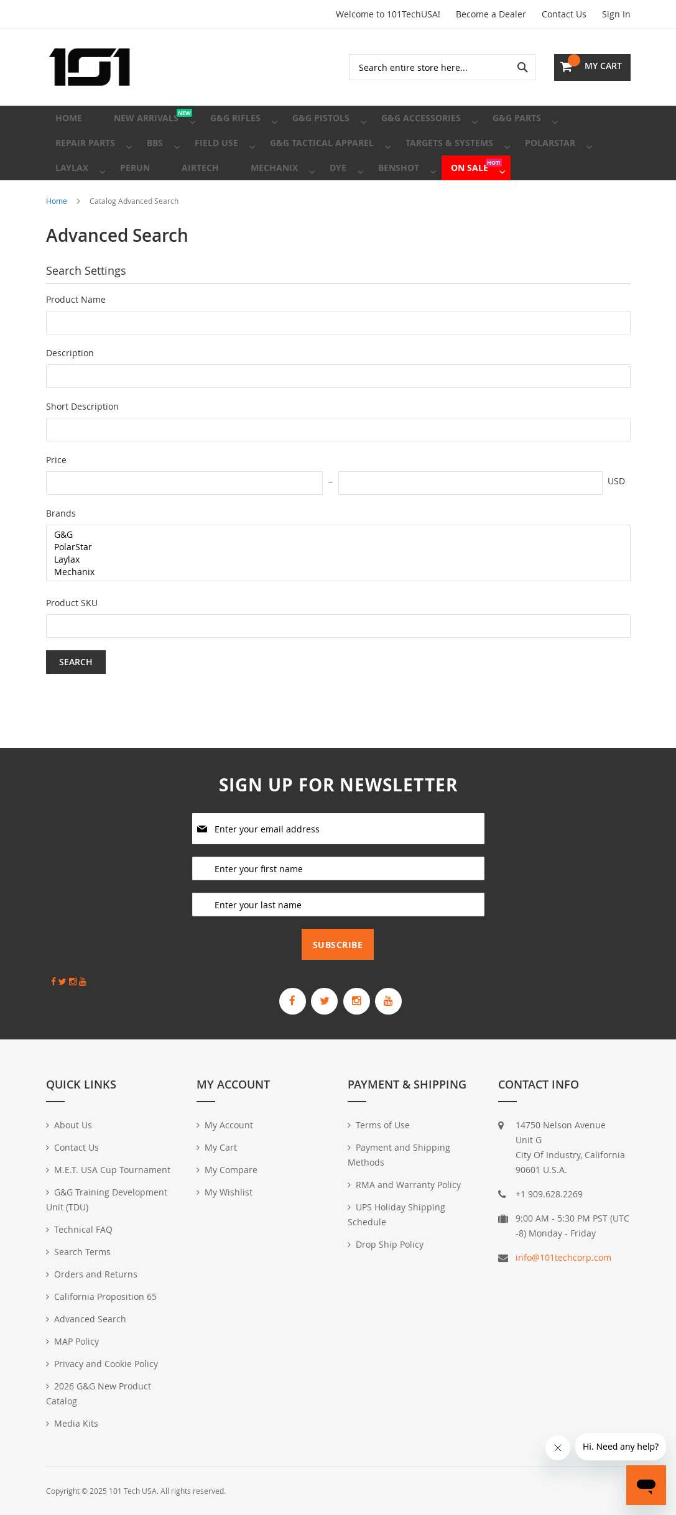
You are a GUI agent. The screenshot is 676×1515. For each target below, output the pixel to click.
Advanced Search (90, 1319)
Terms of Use (383, 1125)
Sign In (616, 14)
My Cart (221, 1147)
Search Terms (82, 1252)
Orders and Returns (95, 1274)
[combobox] (442, 67)
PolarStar (333, 584)
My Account (229, 1125)
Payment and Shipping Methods (399, 1154)
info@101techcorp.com (563, 1257)
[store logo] (89, 67)
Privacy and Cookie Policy (106, 1364)
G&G (333, 572)
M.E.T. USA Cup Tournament (112, 1170)
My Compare (231, 1170)
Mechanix (333, 609)
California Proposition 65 (105, 1296)
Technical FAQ (83, 1229)
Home (57, 238)
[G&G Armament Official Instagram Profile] (363, 996)
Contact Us (564, 14)
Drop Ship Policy (390, 1244)
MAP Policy (76, 1341)
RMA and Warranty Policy (408, 1184)
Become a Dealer (491, 14)
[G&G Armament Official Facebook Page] (271, 996)
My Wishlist (228, 1192)
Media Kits (76, 1423)
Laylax (333, 597)
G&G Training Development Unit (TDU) (106, 1199)
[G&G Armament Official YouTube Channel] (409, 996)
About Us (73, 1125)
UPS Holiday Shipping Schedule (396, 1214)
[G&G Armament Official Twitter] (317, 996)
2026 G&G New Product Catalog (98, 1393)
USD (616, 518)
